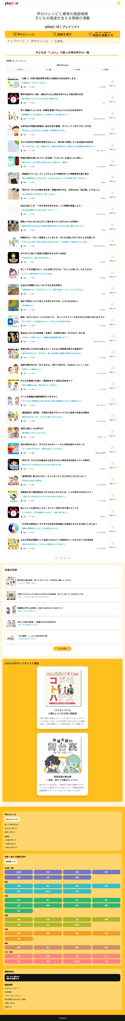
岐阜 (77, 905)
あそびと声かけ (11, 828)
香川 (47, 947)
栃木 (47, 886)
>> (68, 557)
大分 (106, 956)
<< (56, 557)
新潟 (18, 900)
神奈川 (48, 891)
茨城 (18, 886)
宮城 (18, 877)
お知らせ (8, 1007)
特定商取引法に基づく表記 (15, 999)
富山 (47, 900)
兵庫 (18, 925)
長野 (47, 905)
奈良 (47, 925)
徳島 (18, 947)
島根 (47, 933)
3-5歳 (77, 69)
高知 (106, 947)
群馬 (77, 886)
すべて (20, 69)
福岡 (18, 956)
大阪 (47, 919)
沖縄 (106, 961)
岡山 (77, 933)
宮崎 (47, 961)
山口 (18, 939)
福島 (77, 877)
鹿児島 (77, 961)
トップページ (16, 41)
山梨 (18, 905)
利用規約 (8, 992)
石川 (77, 900)
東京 (18, 891)
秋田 (77, 872)
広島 (106, 933)
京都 (18, 919)
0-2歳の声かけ (10, 840)
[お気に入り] (112, 81)
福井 (106, 900)
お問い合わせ (10, 1003)
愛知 (18, 911)
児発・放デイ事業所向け (13, 978)
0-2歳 (48, 69)
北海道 (18, 872)
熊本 (18, 961)
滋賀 (106, 919)
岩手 (106, 872)
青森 (47, 872)
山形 (47, 877)
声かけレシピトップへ (12, 819)
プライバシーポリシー (13, 995)
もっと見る (62, 648)
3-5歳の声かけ (10, 844)
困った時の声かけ (12, 824)
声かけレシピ (40, 41)
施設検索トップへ (11, 861)
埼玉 (106, 886)
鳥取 (18, 933)
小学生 (105, 69)
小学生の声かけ (11, 847)
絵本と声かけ (10, 832)
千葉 (77, 891)
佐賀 (47, 956)
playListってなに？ (12, 988)
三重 (77, 919)
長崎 (77, 956)
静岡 (106, 905)
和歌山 (77, 925)
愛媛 (77, 947)
